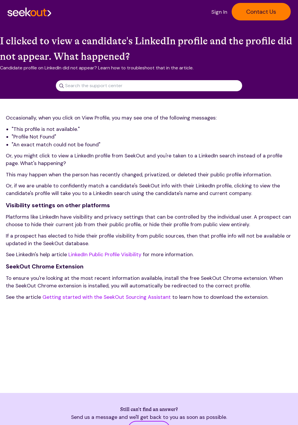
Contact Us (261, 11)
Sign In (219, 11)
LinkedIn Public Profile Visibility (104, 254)
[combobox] (149, 83)
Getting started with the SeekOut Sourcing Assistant (106, 297)
